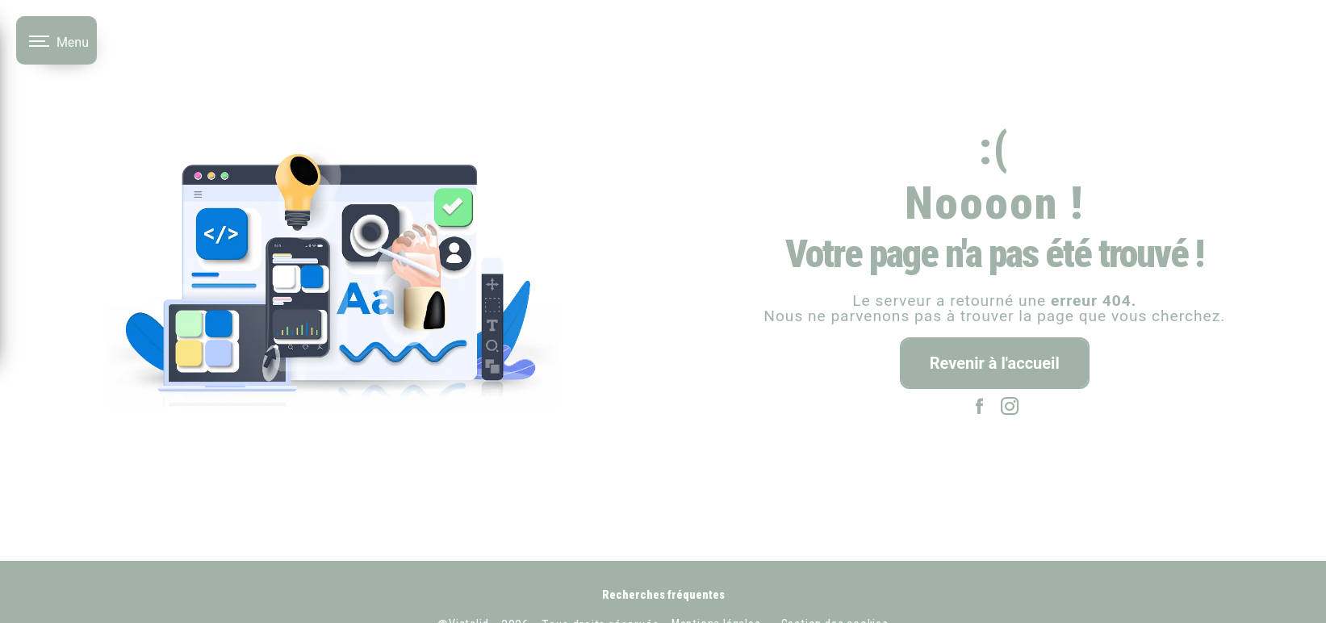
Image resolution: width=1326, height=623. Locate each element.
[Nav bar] (56, 40)
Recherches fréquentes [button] (663, 595)
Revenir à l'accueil (995, 363)
